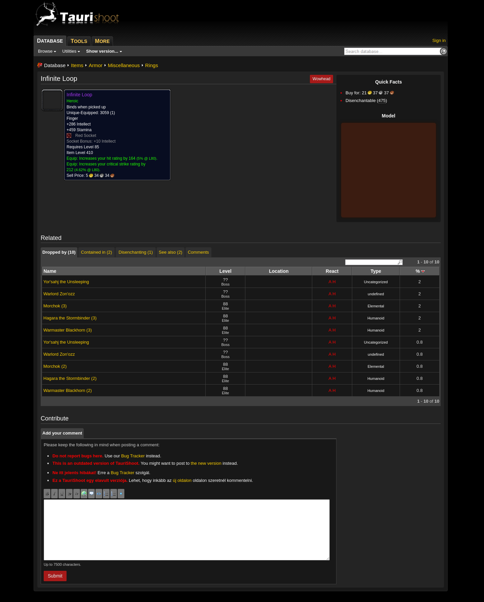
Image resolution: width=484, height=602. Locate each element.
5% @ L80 (146, 158)
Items (77, 65)
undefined (376, 294)
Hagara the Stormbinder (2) (69, 378)
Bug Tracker (133, 455)
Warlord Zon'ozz (59, 293)
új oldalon (182, 480)
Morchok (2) (55, 366)
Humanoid (375, 318)
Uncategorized (376, 282)
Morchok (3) (55, 305)
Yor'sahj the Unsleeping (66, 281)
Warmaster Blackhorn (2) (67, 390)
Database (55, 65)
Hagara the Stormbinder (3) (69, 317)
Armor (96, 65)
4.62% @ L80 (87, 170)
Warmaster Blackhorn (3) (67, 330)
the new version (206, 463)
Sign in (439, 40)
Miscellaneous (124, 65)
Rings (151, 65)
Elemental (376, 306)
